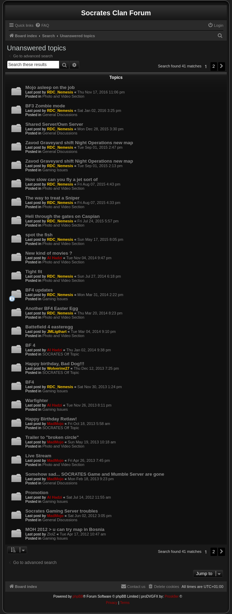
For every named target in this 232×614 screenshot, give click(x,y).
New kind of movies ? (48, 253)
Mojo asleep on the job (50, 87)
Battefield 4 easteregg (49, 326)
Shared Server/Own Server (54, 124)
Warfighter (36, 400)
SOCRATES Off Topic (60, 354)
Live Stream (38, 455)
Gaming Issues (55, 170)
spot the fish (38, 234)
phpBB (78, 596)
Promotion (36, 492)
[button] (221, 66)
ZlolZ (51, 534)
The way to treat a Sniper (52, 197)
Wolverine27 (58, 368)
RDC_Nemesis (60, 92)
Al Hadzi (54, 258)
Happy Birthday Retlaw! (51, 418)
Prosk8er (172, 596)
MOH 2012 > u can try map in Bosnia (65, 529)
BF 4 (30, 345)
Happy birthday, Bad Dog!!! (54, 363)
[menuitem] (42, 25)
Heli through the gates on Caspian (62, 216)
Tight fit (33, 271)
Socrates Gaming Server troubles (61, 511)
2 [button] (214, 66)
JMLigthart (56, 331)
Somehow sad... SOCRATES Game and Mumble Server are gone (94, 474)
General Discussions (59, 115)
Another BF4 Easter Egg (51, 308)
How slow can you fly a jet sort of (61, 179)
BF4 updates (39, 290)
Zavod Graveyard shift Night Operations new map (79, 142)
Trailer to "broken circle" (52, 437)
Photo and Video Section (63, 96)
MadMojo (55, 423)
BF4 (29, 382)
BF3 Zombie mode (45, 105)
